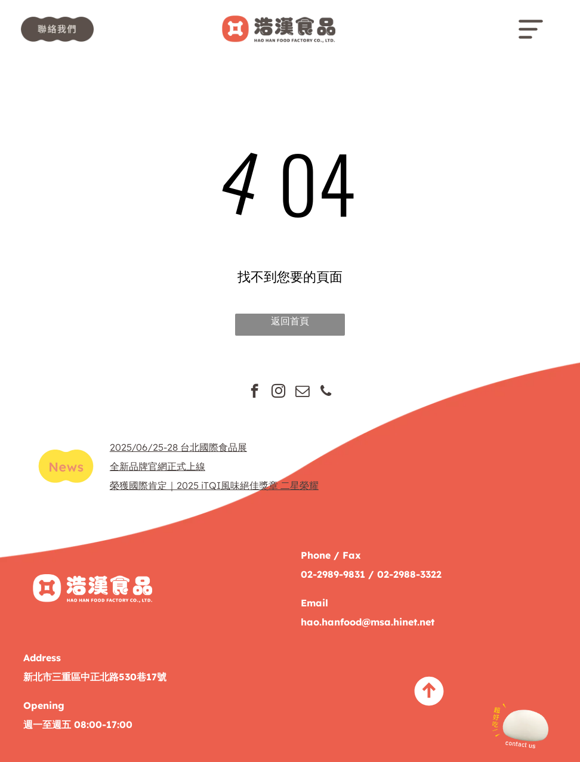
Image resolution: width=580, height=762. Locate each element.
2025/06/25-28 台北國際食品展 (178, 447)
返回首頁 (290, 321)
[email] (302, 392)
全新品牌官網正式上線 (157, 466)
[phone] (326, 392)
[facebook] (254, 392)
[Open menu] (531, 29)
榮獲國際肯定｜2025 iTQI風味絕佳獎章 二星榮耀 (214, 485)
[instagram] (278, 392)
